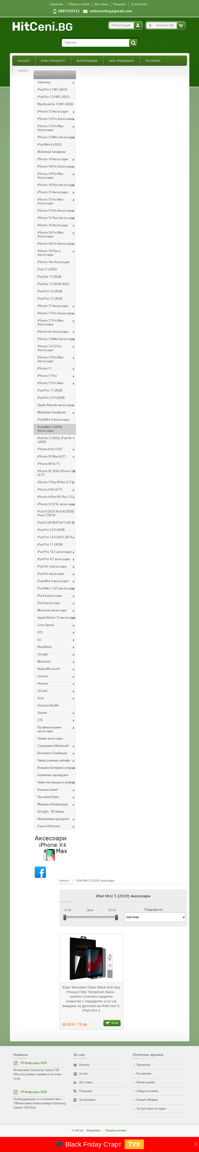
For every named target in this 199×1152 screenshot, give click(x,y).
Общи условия (147, 1091)
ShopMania (93, 1130)
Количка (181, 25)
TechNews (153, 61)
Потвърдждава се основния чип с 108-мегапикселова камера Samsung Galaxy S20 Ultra (39, 1103)
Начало (24, 61)
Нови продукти (53, 61)
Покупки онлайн (115, 1130)
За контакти (87, 1100)
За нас (83, 1074)
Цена (90, 910)
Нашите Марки (147, 1100)
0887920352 (69, 11)
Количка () (165, 25)
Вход (138, 25)
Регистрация (121, 25)
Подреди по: (153, 910)
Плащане (85, 1091)
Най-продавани (121, 61)
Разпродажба (86, 61)
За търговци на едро (151, 1108)
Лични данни (145, 1082)
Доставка (86, 1082)
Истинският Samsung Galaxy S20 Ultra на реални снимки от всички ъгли (37, 1074)
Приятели (143, 1065)
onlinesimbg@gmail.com (110, 11)
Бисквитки (143, 1074)
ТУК (134, 1144)
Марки (23, 71)
